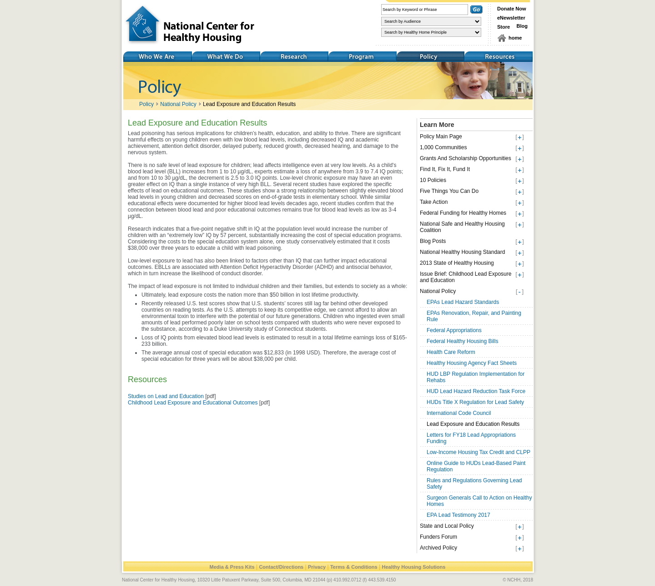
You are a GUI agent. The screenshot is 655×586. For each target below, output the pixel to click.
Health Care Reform (451, 352)
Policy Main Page (441, 136)
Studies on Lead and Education (166, 396)
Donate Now (511, 8)
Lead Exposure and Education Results (249, 104)
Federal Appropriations (454, 330)
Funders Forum (438, 537)
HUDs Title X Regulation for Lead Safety (475, 402)
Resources (498, 56)
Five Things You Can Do (449, 191)
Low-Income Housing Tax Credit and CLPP (478, 452)
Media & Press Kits (232, 567)
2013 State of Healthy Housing (457, 263)
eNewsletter (511, 17)
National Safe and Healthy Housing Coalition (462, 227)
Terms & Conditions (354, 567)
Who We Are (157, 56)
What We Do (225, 56)
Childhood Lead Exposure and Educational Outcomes (193, 402)
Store (503, 27)
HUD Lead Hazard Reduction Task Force (476, 391)
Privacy (317, 567)
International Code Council (459, 413)
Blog (522, 26)
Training (362, 56)
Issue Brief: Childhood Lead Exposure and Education (465, 277)
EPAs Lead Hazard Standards (463, 302)
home (515, 37)
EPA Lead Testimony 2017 (458, 515)
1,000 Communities (443, 147)
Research (294, 56)
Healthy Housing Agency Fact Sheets (472, 363)
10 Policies (433, 180)
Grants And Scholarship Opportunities (465, 158)
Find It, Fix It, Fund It (445, 169)
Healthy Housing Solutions (413, 567)
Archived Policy (438, 548)
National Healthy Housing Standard (462, 252)
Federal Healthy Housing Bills (462, 341)
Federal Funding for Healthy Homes (463, 213)
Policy (430, 56)
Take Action (434, 202)
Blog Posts (433, 241)
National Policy (178, 104)
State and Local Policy (447, 526)
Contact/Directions (281, 567)
